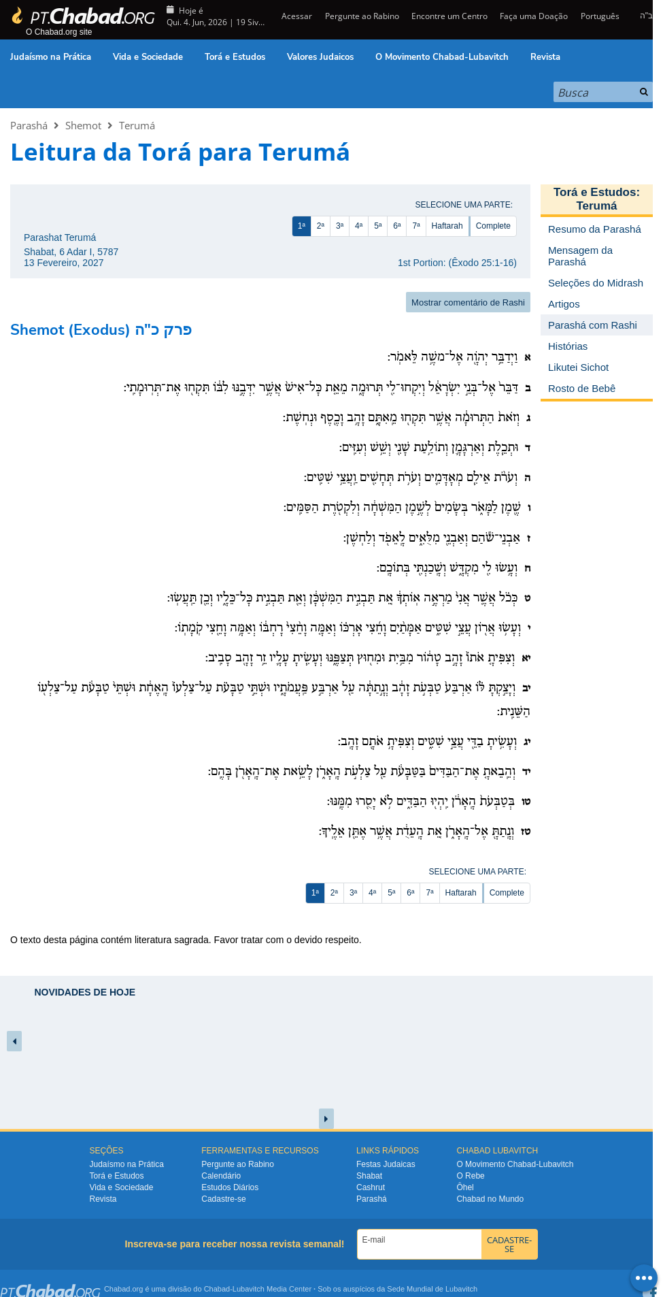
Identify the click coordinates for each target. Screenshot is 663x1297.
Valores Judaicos (320, 57)
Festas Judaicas (385, 1164)
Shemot (83, 125)
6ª (397, 226)
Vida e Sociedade (148, 57)
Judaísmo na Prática (50, 57)
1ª (301, 226)
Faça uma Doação (534, 16)
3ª (339, 226)
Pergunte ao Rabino (362, 16)
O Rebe (470, 1176)
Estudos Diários (229, 1187)
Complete (493, 226)
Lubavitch (249, 1289)
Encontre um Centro (449, 16)
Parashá (29, 125)
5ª (377, 226)
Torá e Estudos (235, 57)
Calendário (221, 1176)
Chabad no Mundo (490, 1199)
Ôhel (464, 1187)
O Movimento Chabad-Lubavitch (442, 57)
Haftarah (447, 226)
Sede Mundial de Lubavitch (432, 1289)
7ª (416, 226)
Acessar (295, 16)
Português (600, 16)
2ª (320, 226)
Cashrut (370, 1187)
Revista (545, 57)
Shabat (369, 1176)
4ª (358, 226)
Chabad (217, 1289)
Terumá (137, 125)
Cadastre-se (223, 1199)
